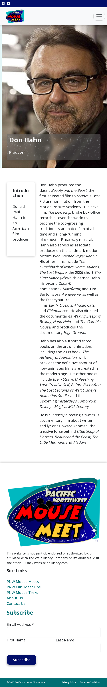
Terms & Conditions (90, 682)
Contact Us (16, 603)
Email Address (20, 624)
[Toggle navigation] (99, 16)
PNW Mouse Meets (23, 581)
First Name (16, 640)
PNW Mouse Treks (22, 592)
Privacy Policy (69, 682)
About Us (15, 597)
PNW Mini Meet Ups (24, 587)
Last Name (65, 640)
